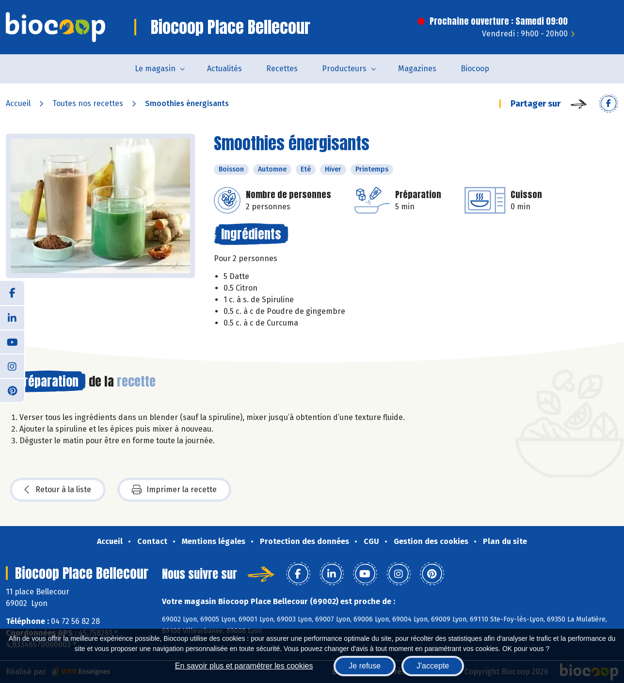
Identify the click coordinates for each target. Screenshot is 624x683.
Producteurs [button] (344, 68)
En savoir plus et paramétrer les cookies (244, 666)
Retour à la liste (57, 490)
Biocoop (475, 68)
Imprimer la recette (174, 490)
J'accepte (432, 666)
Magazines (417, 68)
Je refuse (365, 666)
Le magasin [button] (155, 68)
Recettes (282, 68)
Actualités (224, 68)
